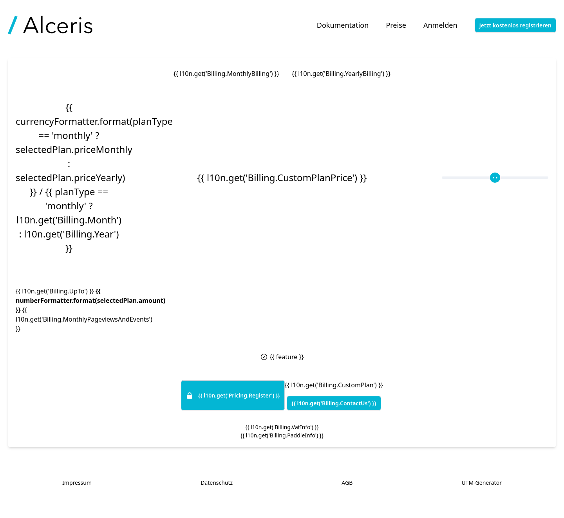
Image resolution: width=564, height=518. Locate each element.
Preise (396, 25)
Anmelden (440, 25)
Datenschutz (217, 482)
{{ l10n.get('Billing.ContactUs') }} (333, 403)
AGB (347, 482)
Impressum (77, 482)
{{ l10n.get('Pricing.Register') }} (233, 395)
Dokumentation (343, 25)
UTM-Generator (481, 482)
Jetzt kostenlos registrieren (515, 25)
